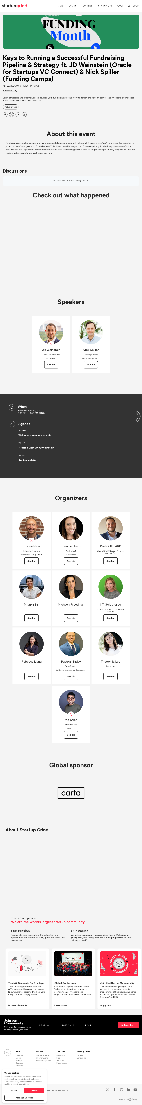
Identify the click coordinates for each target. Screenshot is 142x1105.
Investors (19, 1055)
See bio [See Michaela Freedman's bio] (71, 618)
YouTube (60, 1060)
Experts (18, 1058)
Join (61, 6)
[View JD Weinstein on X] (51, 344)
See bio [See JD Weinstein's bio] (51, 364)
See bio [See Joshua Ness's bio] (31, 561)
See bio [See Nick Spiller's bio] (91, 364)
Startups (19, 1060)
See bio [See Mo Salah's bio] (71, 734)
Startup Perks (105, 6)
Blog (58, 1058)
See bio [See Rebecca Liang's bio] (31, 676)
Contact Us (81, 1058)
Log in (136, 6)
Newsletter (60, 1055)
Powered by (128, 1099)
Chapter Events (42, 1058)
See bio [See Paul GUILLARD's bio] (110, 561)
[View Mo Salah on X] (71, 714)
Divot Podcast (61, 1063)
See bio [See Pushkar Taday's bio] (71, 676)
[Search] (129, 6)
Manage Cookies (24, 1097)
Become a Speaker (43, 1060)
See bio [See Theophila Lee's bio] (110, 676)
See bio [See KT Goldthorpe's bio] (110, 618)
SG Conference (42, 1055)
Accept (34, 1090)
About (120, 6)
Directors (19, 1066)
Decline (13, 1090)
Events (73, 6)
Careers (80, 1055)
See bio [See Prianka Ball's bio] (31, 618)
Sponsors (19, 1063)
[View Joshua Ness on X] (31, 541)
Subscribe (127, 1025)
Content (87, 6)
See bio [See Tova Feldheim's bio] (71, 561)
